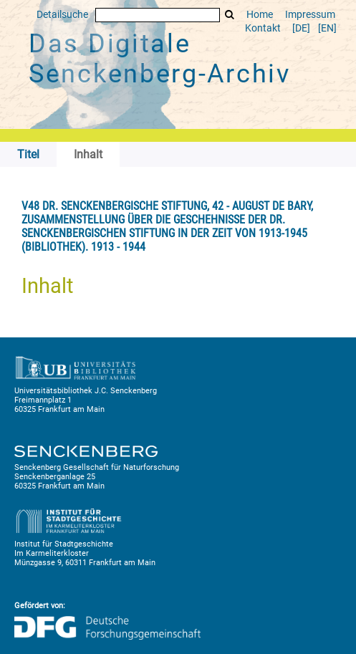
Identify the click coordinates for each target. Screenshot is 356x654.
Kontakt (263, 28)
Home (259, 15)
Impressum (310, 15)
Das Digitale (160, 59)
